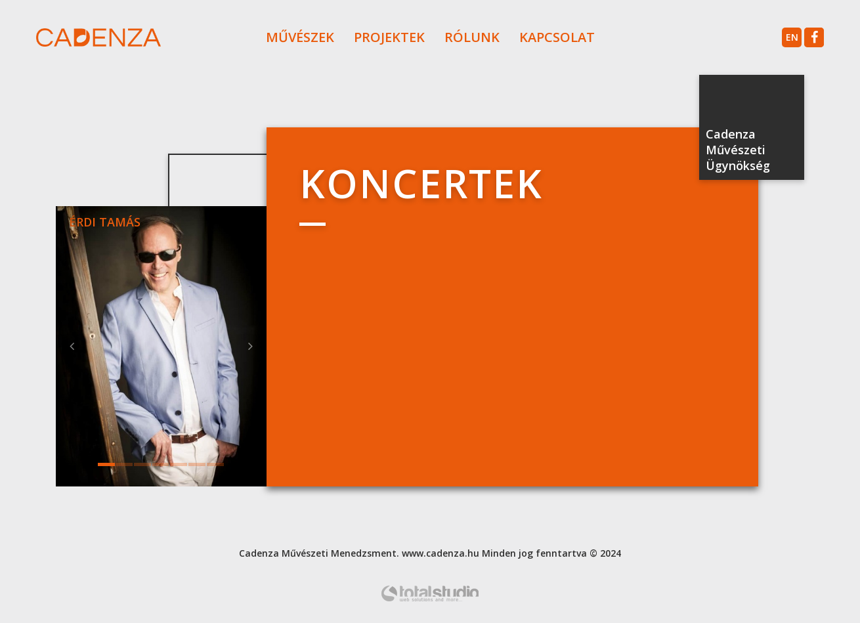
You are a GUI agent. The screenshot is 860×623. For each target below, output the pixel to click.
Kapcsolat (557, 37)
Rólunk (472, 37)
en (792, 37)
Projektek (389, 37)
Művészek (300, 37)
